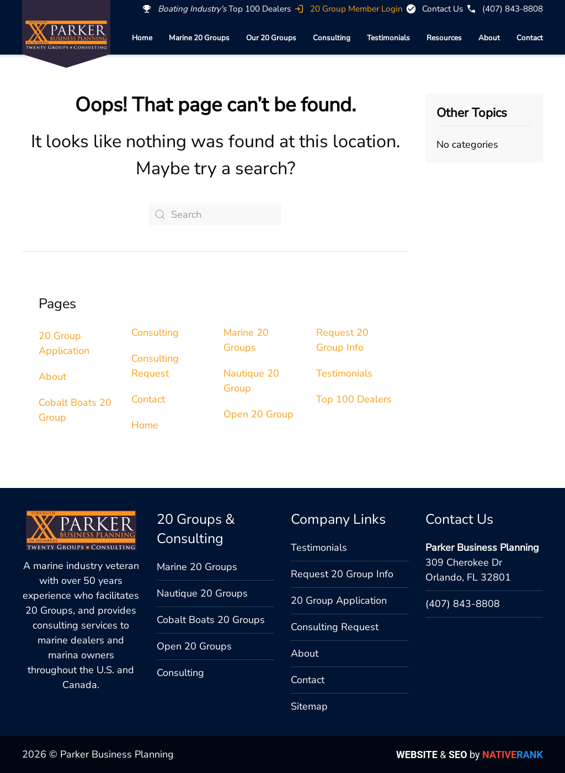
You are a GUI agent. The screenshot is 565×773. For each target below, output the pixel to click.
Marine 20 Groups (199, 38)
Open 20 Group (258, 414)
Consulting (331, 38)
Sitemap (309, 706)
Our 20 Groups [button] (271, 38)
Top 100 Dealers (354, 399)
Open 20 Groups (194, 646)
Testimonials (388, 38)
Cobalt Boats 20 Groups (211, 619)
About (489, 38)
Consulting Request (335, 627)
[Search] (215, 214)
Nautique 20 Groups (202, 593)
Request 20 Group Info (342, 574)
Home (142, 38)
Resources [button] (444, 38)
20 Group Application (339, 600)
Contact (529, 38)
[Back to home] (66, 34)
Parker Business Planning (482, 547)
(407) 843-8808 (462, 603)
